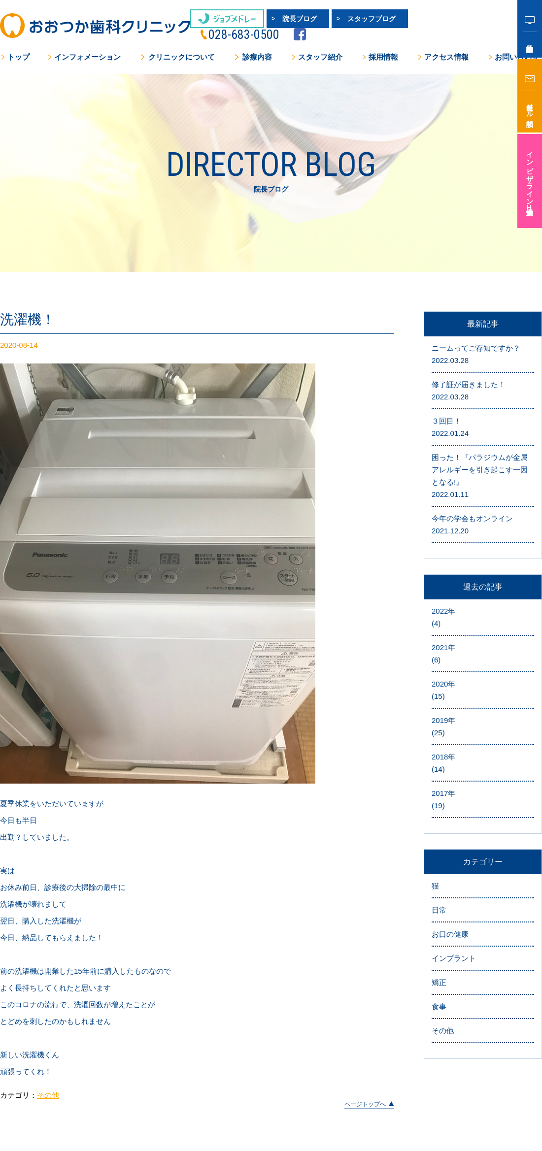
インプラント (454, 851)
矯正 (439, 875)
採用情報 (383, 47)
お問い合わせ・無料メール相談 (224, 1119)
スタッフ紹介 (320, 47)
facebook (496, 20)
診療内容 (257, 47)
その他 (48, 988)
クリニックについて (181, 47)
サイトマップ (515, 1082)
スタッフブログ (350, 19)
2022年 (483, 511)
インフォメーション (87, 47)
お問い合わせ (517, 47)
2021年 (483, 547)
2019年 (483, 620)
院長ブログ (278, 19)
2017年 (483, 693)
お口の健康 (450, 827)
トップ (18, 47)
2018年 (483, 657)
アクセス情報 (446, 47)
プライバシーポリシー (444, 1082)
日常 (439, 803)
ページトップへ (365, 998)
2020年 (483, 584)
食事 (439, 899)
